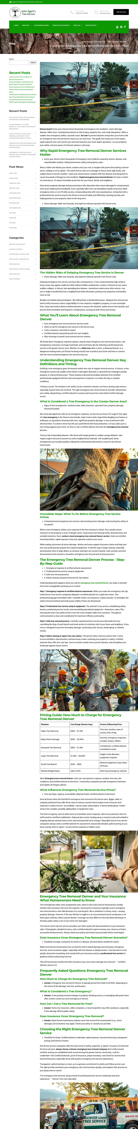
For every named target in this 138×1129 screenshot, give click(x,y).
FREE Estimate (120, 12)
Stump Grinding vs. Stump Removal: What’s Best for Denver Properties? (22, 127)
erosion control (16, 249)
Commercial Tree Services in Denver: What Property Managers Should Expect (22, 154)
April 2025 (13, 227)
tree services (14, 274)
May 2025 (12, 223)
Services (25, 25)
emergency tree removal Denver (94, 583)
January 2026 (14, 188)
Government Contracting (19, 254)
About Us (76, 25)
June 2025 (12, 218)
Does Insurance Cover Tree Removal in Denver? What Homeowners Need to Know (21, 89)
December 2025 (14, 193)
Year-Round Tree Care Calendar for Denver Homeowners (21, 118)
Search (11, 59)
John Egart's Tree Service (19, 259)
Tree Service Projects (61, 25)
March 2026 (13, 178)
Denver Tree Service (17, 244)
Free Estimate (90, 25)
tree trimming (14, 279)
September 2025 (15, 208)
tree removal (14, 264)
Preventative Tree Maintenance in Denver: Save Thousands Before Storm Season (22, 145)
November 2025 (15, 198)
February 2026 (14, 183)
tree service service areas (19, 269)
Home (16, 25)
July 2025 (12, 213)
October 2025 (14, 203)
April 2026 (13, 173)
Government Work (41, 25)
